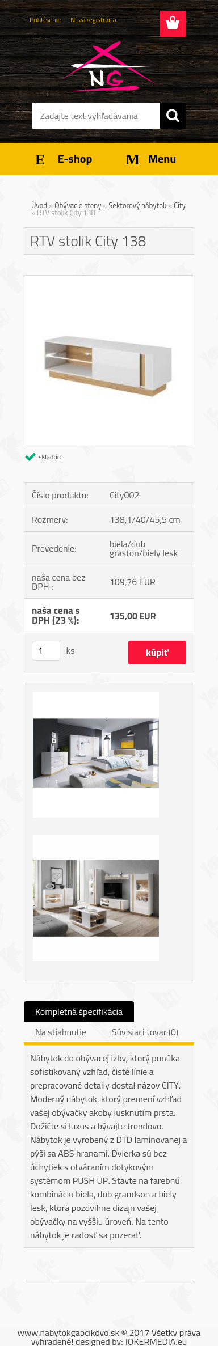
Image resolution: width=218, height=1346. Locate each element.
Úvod (39, 205)
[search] (173, 116)
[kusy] (46, 651)
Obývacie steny (78, 205)
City (180, 205)
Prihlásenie (45, 19)
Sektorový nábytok (137, 205)
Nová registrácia (93, 19)
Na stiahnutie (60, 1032)
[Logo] (109, 66)
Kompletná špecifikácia (79, 1011)
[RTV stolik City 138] (109, 280)
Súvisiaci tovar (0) (145, 1032)
